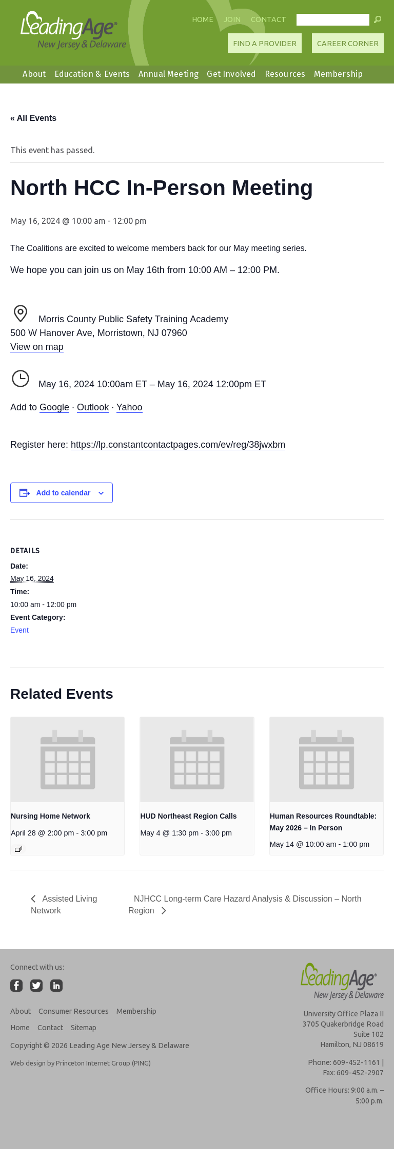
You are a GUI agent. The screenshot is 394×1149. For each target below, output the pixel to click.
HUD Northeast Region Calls (188, 816)
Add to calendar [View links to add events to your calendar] (63, 493)
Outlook (93, 407)
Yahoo (129, 407)
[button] (377, 22)
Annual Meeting (169, 74)
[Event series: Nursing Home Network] (18, 849)
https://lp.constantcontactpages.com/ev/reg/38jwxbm (178, 445)
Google (54, 407)
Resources (285, 74)
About (34, 74)
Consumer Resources (73, 1011)
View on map (37, 347)
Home (202, 19)
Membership (338, 74)
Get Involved (231, 74)
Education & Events (92, 74)
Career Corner (348, 43)
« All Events (33, 118)
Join (232, 19)
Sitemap (83, 1027)
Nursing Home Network (50, 816)
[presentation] (67, 759)
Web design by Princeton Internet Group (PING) (80, 1063)
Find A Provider (265, 43)
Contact (268, 19)
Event (19, 630)
